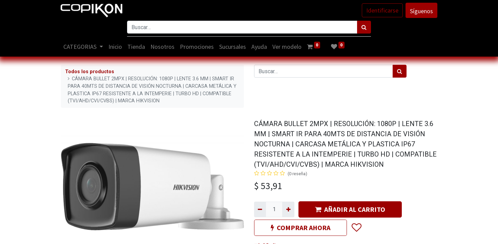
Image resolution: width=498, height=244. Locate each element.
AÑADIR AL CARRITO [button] (350, 209)
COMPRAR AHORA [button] (300, 227)
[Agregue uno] (288, 209)
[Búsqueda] (364, 27)
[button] (356, 228)
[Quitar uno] (260, 209)
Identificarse (382, 10)
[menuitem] (115, 46)
